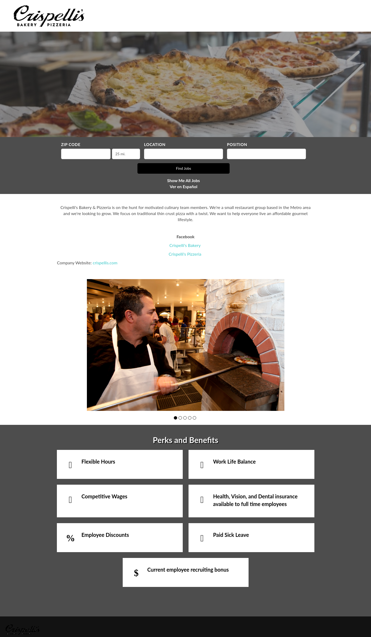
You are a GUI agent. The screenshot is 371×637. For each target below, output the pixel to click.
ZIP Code (70, 144)
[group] (185, 345)
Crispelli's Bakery (184, 245)
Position (237, 144)
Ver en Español (183, 186)
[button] (175, 418)
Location (155, 144)
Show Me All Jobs (183, 180)
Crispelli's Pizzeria (185, 253)
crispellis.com (105, 262)
